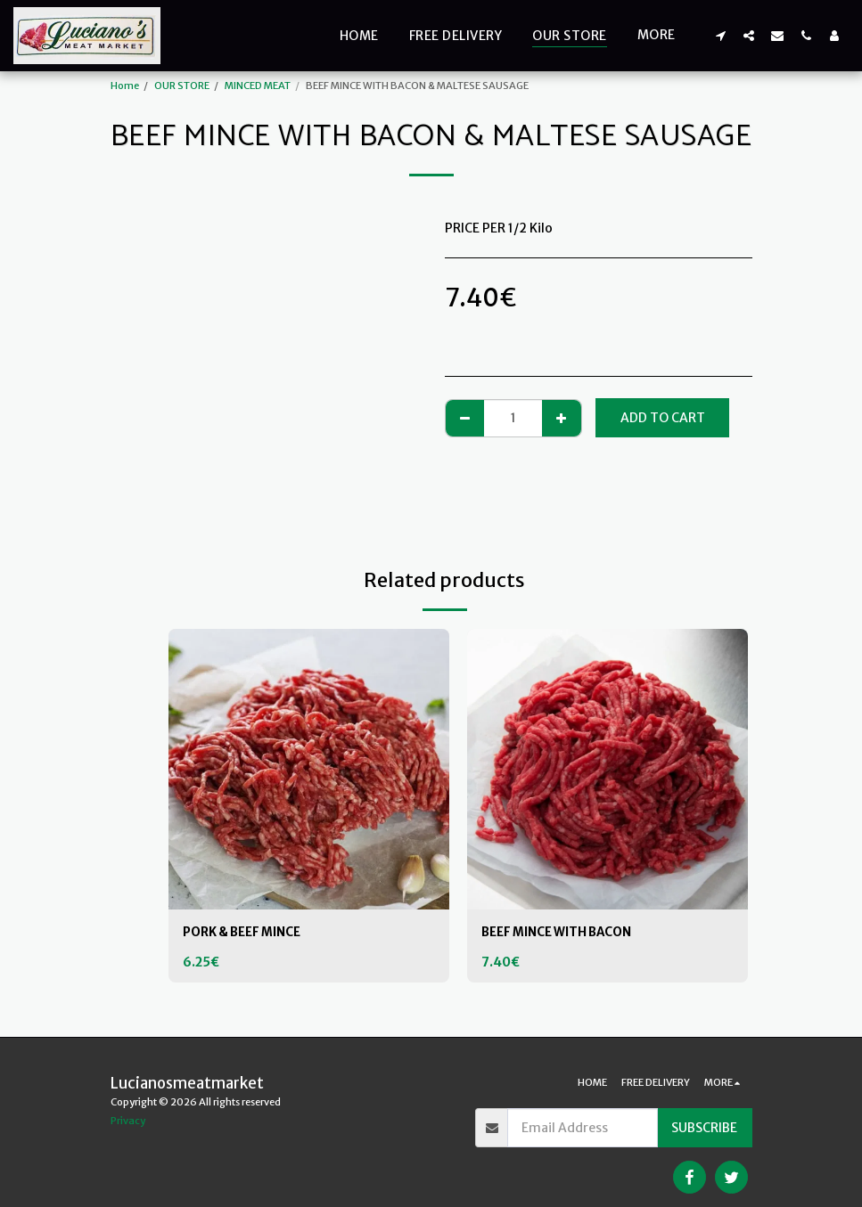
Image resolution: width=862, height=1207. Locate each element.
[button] (720, 35)
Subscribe (704, 1128)
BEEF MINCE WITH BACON (562, 933)
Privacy (128, 1120)
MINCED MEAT (258, 85)
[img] (308, 769)
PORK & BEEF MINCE (246, 933)
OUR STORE (181, 85)
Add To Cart (662, 418)
